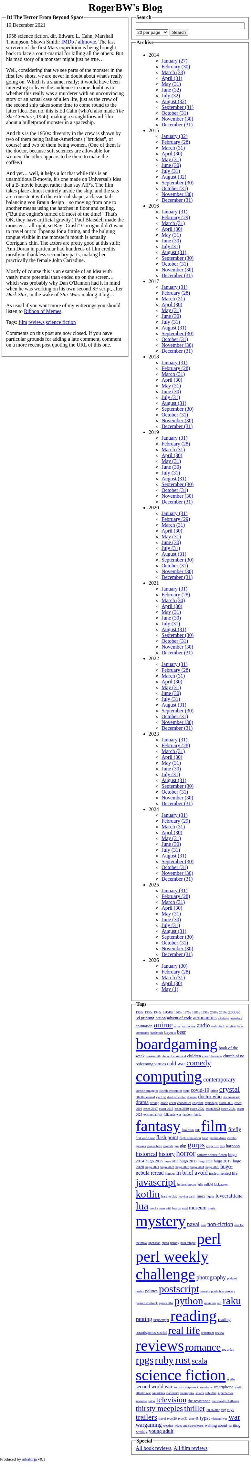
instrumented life (223, 1173)
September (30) (177, 182)
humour (170, 1173)
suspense (141, 1401)
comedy (198, 1063)
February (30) (176, 66)
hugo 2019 (223, 1161)
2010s (223, 1012)
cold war (176, 1063)
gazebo (231, 1138)
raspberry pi (161, 1320)
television (171, 1399)
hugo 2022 (167, 1167)
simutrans (206, 1387)
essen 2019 (181, 1108)
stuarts (199, 1393)
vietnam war (219, 1418)
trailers (146, 1417)
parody (174, 1243)
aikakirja (223, 1018)
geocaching (154, 1146)
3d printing (145, 1017)
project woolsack (147, 1303)
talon (152, 1401)
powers (205, 1291)
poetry (140, 1291)
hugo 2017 (188, 1161)
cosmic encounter (170, 1090)
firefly (234, 1129)
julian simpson (186, 1184)
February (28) (176, 142)
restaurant (207, 1333)
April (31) (172, 78)
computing (169, 1076)
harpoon (233, 1145)
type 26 (172, 1418)
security (179, 1387)
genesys (141, 1146)
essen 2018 (166, 1108)
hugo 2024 (197, 1167)
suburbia (210, 1393)
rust (183, 1360)
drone (164, 1103)
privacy (230, 1291)
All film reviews (190, 1448)
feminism (188, 1130)
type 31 (183, 1418)
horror (185, 1153)
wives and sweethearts (188, 1425)
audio (203, 1025)
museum (197, 1207)
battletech (157, 1032)
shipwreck (191, 1387)
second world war (154, 1386)
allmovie (87, 41)
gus (222, 1146)
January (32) (174, 136)
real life (184, 1330)
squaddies (158, 1393)
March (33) (173, 72)
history (167, 1154)
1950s (168, 1012)
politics (151, 1290)
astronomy (188, 1026)
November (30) (177, 119)
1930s (148, 1012)
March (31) (173, 148)
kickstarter (221, 1184)
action (160, 1017)
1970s (187, 1012)
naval (193, 1224)
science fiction (61, 322)
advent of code (179, 1017)
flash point (167, 1137)
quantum (210, 1303)
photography (211, 1277)
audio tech (217, 1026)
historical (146, 1154)
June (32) (171, 90)
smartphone (223, 1386)
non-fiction (220, 1224)
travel (162, 1418)
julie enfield (205, 1184)
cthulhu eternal (145, 1097)
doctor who (209, 1096)
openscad (154, 1243)
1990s (205, 1012)
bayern (170, 1032)
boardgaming (176, 1043)
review (219, 1333)
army (177, 1026)
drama (142, 1102)
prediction (217, 1291)
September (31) (177, 107)
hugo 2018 (206, 1161)
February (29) (176, 217)
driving (154, 1103)
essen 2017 (150, 1108)
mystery (161, 1220)
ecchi (172, 1103)
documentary (231, 1097)
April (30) (172, 153)
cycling (161, 1097)
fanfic (197, 1114)
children (194, 1055)
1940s (158, 1012)
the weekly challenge (225, 1401)
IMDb (67, 41)
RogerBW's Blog (125, 7)
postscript (179, 1289)
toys (231, 1409)
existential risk (152, 1114)
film (22, 322)
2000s (214, 1012)
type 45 (194, 1418)
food (205, 1138)
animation (144, 1025)
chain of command (174, 1056)
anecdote (236, 1018)
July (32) (171, 95)
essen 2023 (213, 1108)
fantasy (158, 1125)
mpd (185, 1208)
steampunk (187, 1393)
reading (193, 1315)
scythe (231, 1379)
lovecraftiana (229, 1195)
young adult (161, 1431)
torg (223, 1410)
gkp (183, 1145)
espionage (211, 1103)
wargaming (149, 1425)
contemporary (219, 1079)
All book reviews (153, 1448)
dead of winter (176, 1097)
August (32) (174, 101)
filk (197, 1130)
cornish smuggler (147, 1090)
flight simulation (190, 1138)
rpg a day (228, 1349)
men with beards (170, 1208)
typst (205, 1418)
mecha (154, 1208)
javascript (156, 1182)
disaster (192, 1097)
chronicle (216, 1056)
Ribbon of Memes (42, 311)
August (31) (174, 252)
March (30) (173, 600)
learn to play (169, 1196)
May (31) (171, 84)
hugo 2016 (171, 1161)
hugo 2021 (152, 1167)
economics (184, 1103)
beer (181, 1032)
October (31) (175, 113)
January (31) (174, 211)
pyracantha (166, 1303)
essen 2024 (228, 1108)
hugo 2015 (154, 1161)
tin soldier (212, 1410)
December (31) (177, 124)
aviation (231, 1026)
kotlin (148, 1194)
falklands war (172, 1114)
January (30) (174, 966)
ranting (144, 1319)
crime (214, 1090)
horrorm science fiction (212, 1155)
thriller (194, 1408)
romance (203, 1347)
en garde (198, 1103)
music (211, 1208)
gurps (196, 1144)
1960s (178, 1012)
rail (219, 1303)
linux (201, 1196)
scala (199, 1361)
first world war (145, 1138)
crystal (229, 1089)
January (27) (174, 61)
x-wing (142, 1431)
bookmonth (153, 1056)
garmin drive (217, 1138)
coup (186, 1090)
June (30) (171, 165)
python (188, 1300)
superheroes (225, 1393)
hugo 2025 (212, 1167)
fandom (188, 1114)
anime (163, 1025)
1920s (139, 1012)
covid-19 (200, 1090)
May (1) (170, 989)
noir (203, 1225)
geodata (168, 1146)
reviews (36, 322)
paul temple (188, 1243)
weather (168, 1425)
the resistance (199, 1400)
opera (165, 1243)
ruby (164, 1360)
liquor (210, 1196)
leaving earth (187, 1196)
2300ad (234, 1012)
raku (232, 1300)
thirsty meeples (159, 1408)
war (234, 1417)
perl (209, 1238)
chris (205, 1056)
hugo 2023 (182, 1167)
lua (142, 1206)
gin (176, 1146)
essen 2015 (226, 1103)
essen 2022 (197, 1108)
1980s (196, 1012)
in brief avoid (192, 1172)
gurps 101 (212, 1146)
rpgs (144, 1360)
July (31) (171, 171)
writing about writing (223, 1425)
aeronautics (205, 1017)
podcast (232, 1278)
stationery (172, 1393)
